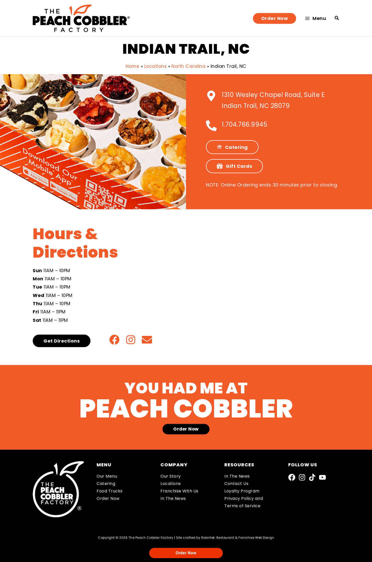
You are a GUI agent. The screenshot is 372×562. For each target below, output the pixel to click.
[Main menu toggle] (315, 18)
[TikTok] (312, 477)
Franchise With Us (179, 491)
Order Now (108, 498)
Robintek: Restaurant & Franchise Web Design (238, 537)
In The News (173, 498)
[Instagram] (302, 477)
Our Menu (107, 476)
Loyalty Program (242, 491)
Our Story (170, 476)
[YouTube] (322, 477)
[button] (274, 18)
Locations (170, 484)
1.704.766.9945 (244, 124)
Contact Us (236, 484)
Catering (106, 484)
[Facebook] (291, 477)
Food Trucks (110, 491)
